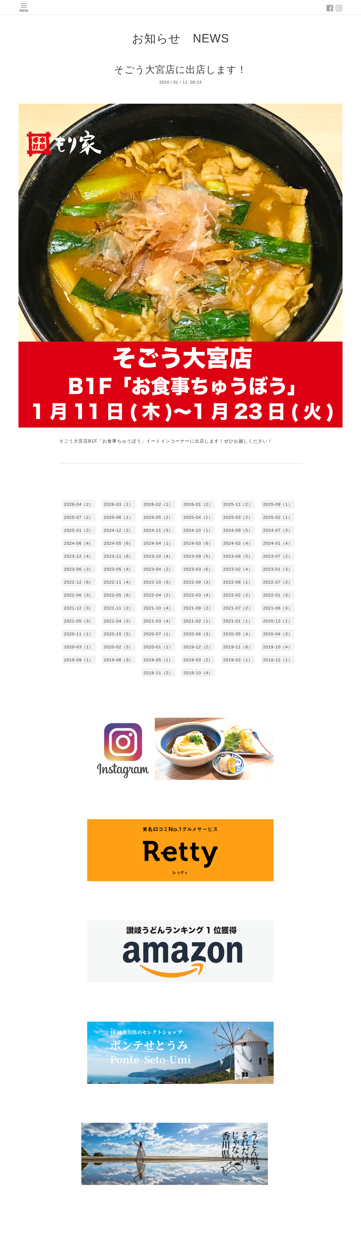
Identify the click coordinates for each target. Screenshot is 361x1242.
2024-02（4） (238, 543)
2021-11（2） (118, 608)
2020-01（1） (158, 646)
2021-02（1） (198, 621)
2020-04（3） (278, 634)
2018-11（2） (158, 672)
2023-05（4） (118, 569)
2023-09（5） (198, 556)
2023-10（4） (158, 556)
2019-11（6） (238, 646)
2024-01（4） (278, 543)
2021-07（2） (238, 608)
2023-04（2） (158, 569)
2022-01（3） (278, 595)
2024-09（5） (238, 530)
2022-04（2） (158, 595)
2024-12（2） (118, 530)
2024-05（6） (118, 543)
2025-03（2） (238, 517)
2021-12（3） (78, 608)
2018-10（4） (198, 672)
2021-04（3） (118, 621)
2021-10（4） (158, 608)
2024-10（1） (198, 530)
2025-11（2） (238, 504)
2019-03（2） (198, 659)
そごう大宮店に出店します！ (180, 69)
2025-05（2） (158, 517)
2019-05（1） (158, 659)
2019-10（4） (278, 646)
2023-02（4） (238, 569)
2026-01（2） (198, 504)
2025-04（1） (198, 517)
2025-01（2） (78, 530)
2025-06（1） (118, 517)
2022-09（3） (198, 582)
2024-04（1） (158, 543)
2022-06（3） (78, 595)
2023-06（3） (78, 569)
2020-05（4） (238, 634)
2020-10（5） (118, 634)
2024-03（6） (198, 543)
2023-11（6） (118, 556)
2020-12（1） (278, 621)
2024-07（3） (278, 530)
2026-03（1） (118, 504)
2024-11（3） (158, 530)
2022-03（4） (198, 595)
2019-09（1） (78, 659)
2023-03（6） (198, 569)
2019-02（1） (238, 659)
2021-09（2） (198, 608)
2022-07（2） (278, 582)
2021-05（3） (78, 621)
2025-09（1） (278, 504)
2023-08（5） (238, 556)
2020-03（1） (78, 646)
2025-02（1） (278, 517)
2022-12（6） (78, 582)
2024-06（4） (78, 543)
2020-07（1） (158, 634)
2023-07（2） (278, 556)
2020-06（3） (198, 634)
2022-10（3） (158, 582)
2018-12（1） (278, 659)
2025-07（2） (78, 517)
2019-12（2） (198, 646)
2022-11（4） (118, 582)
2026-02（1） (158, 504)
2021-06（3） (278, 608)
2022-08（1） (238, 582)
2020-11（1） (78, 634)
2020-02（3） (118, 646)
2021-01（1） (238, 621)
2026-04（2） (78, 504)
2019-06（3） (118, 659)
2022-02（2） (238, 595)
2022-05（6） (118, 595)
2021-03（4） (158, 621)
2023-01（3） (278, 569)
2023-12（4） (78, 556)
